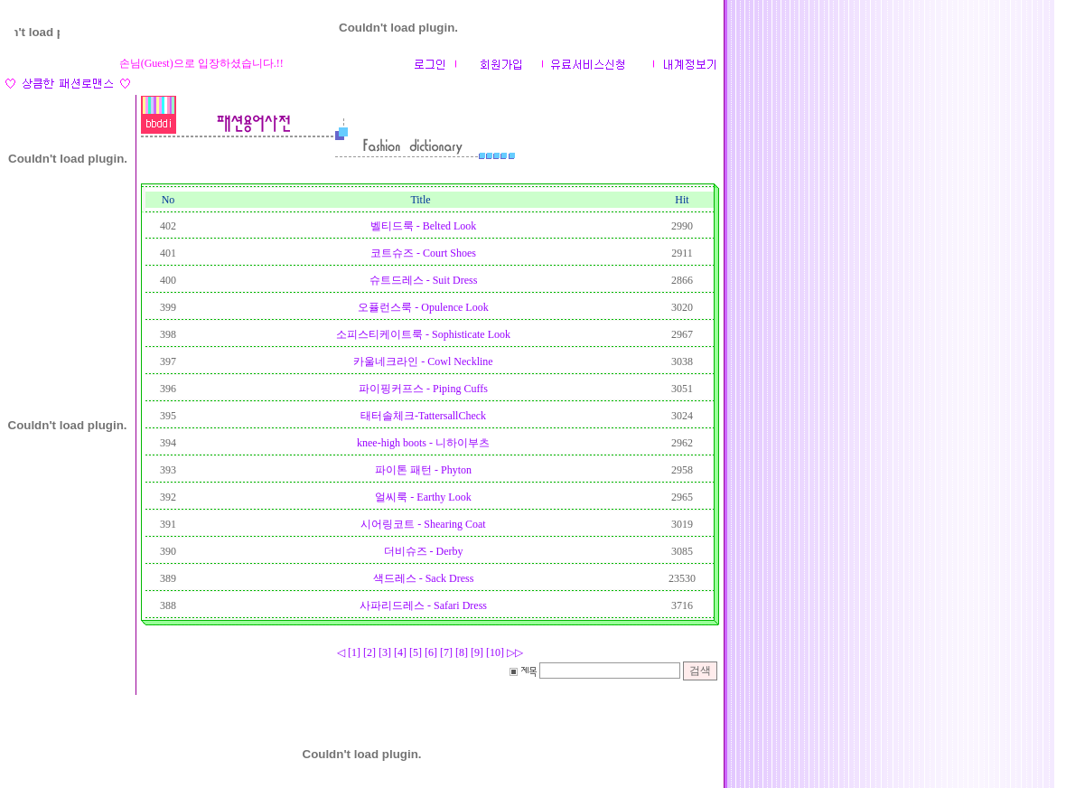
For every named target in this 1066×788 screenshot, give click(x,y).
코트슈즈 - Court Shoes (423, 253)
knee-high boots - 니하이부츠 (423, 442)
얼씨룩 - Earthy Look (423, 497)
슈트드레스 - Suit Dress (423, 280)
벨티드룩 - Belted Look (423, 226)
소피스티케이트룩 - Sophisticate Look (423, 334)
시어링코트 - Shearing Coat (422, 524)
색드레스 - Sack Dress (423, 578)
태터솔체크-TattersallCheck (423, 415)
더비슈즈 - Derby (423, 551)
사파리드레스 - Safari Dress (423, 605)
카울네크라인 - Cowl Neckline (422, 361)
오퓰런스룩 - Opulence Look (423, 307)
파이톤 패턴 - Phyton (423, 470)
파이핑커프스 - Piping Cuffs (423, 388)
